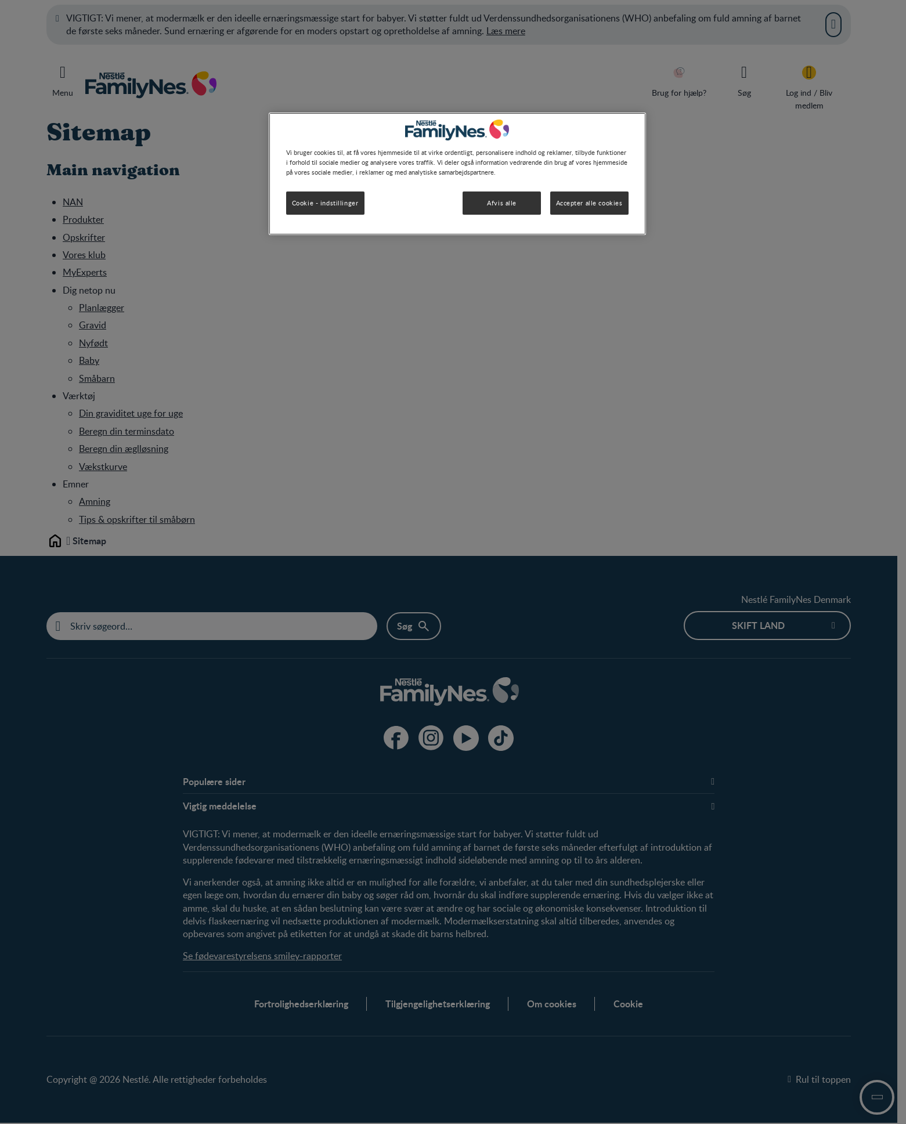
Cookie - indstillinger (325, 202)
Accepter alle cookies (589, 202)
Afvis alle (502, 202)
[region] (457, 174)
